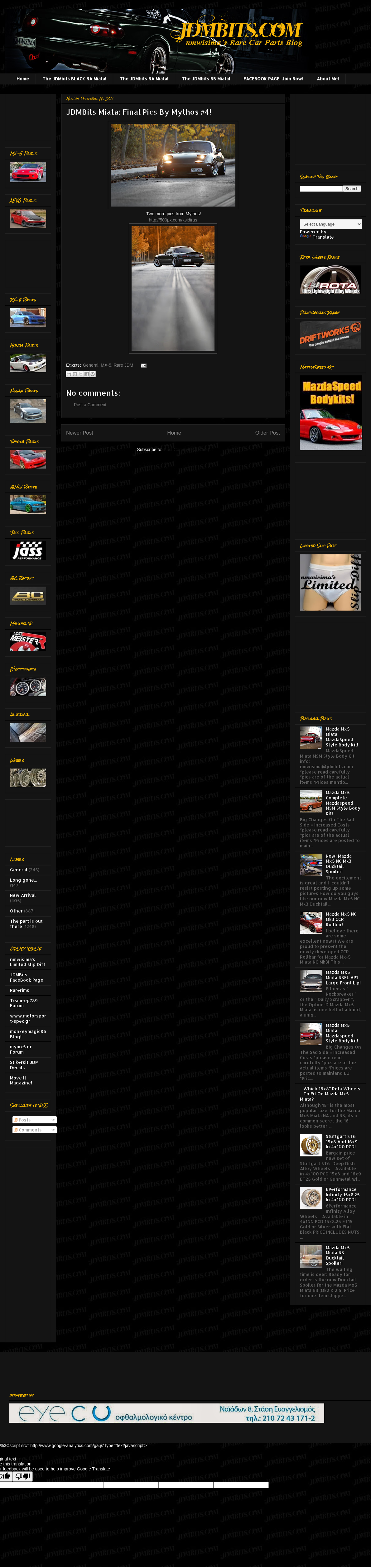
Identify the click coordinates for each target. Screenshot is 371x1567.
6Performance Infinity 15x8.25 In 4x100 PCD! (343, 1195)
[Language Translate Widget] (331, 224)
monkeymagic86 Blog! (28, 1034)
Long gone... (23, 880)
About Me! (328, 78)
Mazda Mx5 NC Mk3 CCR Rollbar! (341, 919)
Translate (317, 237)
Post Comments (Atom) (186, 449)
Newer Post (79, 433)
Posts (22, 1119)
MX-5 (106, 365)
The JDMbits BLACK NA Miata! (74, 78)
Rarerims (19, 990)
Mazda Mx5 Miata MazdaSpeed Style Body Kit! (342, 736)
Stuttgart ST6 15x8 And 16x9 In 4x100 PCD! (342, 1142)
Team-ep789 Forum (24, 1003)
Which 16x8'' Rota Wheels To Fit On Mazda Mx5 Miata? (330, 1094)
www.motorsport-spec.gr (28, 1018)
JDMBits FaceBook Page (26, 977)
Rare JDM (123, 365)
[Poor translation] (23, 1476)
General (91, 365)
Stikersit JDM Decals (24, 1065)
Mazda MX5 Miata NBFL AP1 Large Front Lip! (343, 977)
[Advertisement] (29, 115)
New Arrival (23, 895)
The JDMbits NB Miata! (206, 78)
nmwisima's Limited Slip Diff (28, 962)
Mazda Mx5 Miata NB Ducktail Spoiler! (338, 1255)
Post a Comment (90, 404)
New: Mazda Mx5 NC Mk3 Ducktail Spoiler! (339, 863)
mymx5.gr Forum (21, 1049)
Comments (28, 1129)
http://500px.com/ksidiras (173, 219)
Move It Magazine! (21, 1080)
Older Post (267, 433)
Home (23, 78)
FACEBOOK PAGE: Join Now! (273, 78)
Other (16, 910)
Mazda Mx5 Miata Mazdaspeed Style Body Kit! (342, 1032)
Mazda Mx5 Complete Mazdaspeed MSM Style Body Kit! (343, 803)
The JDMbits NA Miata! (144, 78)
